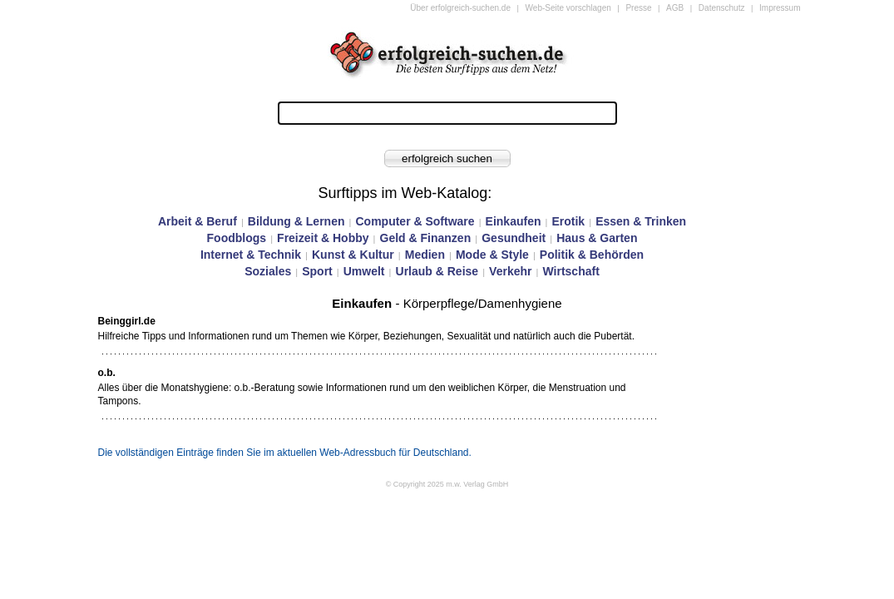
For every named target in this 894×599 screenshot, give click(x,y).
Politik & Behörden (592, 254)
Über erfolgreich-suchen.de (460, 7)
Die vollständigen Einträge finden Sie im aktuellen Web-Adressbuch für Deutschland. (285, 452)
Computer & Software (414, 221)
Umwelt (364, 271)
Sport (317, 271)
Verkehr (510, 271)
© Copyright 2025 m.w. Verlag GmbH (447, 484)
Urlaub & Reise (437, 271)
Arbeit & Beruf (197, 221)
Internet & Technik (250, 254)
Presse (638, 7)
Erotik (568, 221)
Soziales (267, 271)
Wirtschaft (570, 271)
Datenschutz (722, 7)
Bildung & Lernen (296, 221)
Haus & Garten (596, 238)
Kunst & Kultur (353, 254)
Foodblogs (237, 238)
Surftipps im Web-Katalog (403, 193)
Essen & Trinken (640, 221)
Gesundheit (514, 238)
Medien (425, 254)
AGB (675, 7)
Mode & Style (492, 254)
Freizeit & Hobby (322, 238)
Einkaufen (513, 221)
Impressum (779, 7)
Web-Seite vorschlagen (568, 7)
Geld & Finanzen (426, 238)
